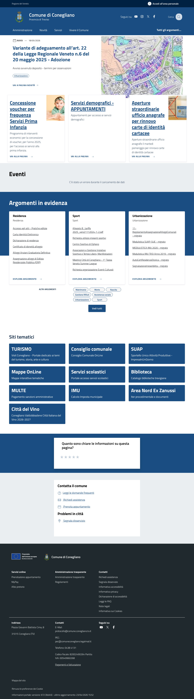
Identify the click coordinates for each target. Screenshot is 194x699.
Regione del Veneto (20, 3)
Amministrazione (22, 30)
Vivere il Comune (79, 30)
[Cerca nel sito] (178, 16)
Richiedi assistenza (108, 577)
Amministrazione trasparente (70, 577)
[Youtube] (133, 17)
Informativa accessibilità (111, 587)
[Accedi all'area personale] (164, 3)
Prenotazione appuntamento (26, 577)
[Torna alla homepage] (63, 557)
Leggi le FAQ (105, 601)
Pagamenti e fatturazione (68, 664)
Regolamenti (61, 582)
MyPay (15, 582)
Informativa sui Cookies (110, 611)
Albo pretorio (18, 587)
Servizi (58, 30)
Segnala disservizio (108, 582)
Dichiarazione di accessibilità (113, 596)
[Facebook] (152, 17)
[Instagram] (140, 17)
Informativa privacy (108, 591)
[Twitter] (146, 17)
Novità (43, 30)
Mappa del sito (19, 680)
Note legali (104, 606)
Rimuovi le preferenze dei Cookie (27, 689)
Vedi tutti (97, 308)
